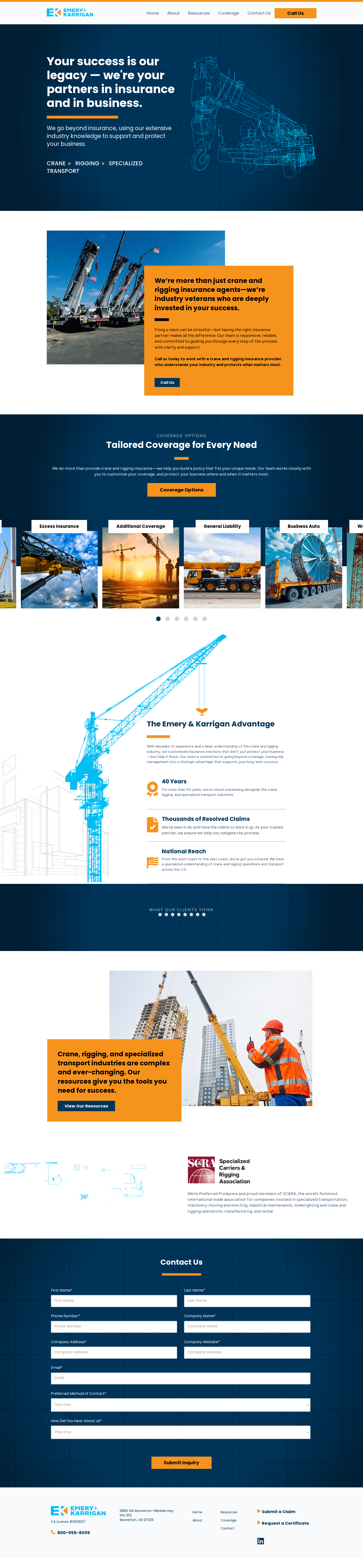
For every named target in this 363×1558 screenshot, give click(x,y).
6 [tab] (204, 618)
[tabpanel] (222, 561)
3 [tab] (177, 618)
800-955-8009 (73, 1533)
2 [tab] (167, 618)
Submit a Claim (278, 1511)
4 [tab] (186, 618)
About (173, 13)
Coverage (228, 13)
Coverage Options (181, 490)
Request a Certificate (285, 1523)
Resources (199, 13)
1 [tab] (158, 618)
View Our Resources (86, 1106)
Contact (227, 1528)
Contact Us (259, 13)
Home (153, 13)
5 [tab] (195, 618)
